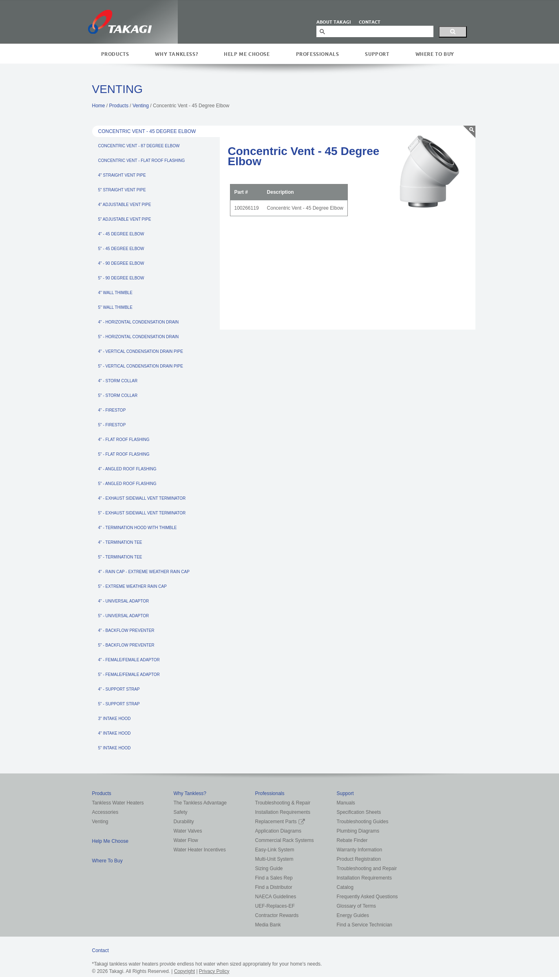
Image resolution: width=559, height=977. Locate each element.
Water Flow (186, 840)
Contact (100, 950)
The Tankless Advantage (200, 803)
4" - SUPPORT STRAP (119, 689)
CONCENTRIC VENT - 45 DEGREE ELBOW (147, 131)
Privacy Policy (214, 971)
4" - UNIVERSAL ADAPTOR (123, 601)
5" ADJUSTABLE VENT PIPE (124, 219)
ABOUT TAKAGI (333, 22)
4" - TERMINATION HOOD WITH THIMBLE (137, 527)
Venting (141, 106)
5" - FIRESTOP (112, 425)
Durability (184, 821)
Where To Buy (434, 54)
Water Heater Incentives (200, 850)
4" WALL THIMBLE (115, 292)
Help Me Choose (247, 54)
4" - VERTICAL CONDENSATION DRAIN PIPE (140, 351)
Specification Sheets (359, 812)
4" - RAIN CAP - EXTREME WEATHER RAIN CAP (144, 571)
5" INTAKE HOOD (114, 748)
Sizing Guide (269, 868)
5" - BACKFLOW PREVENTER (126, 645)
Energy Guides (353, 915)
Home (98, 106)
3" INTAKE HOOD (114, 718)
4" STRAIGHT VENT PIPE (122, 175)
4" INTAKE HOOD (114, 733)
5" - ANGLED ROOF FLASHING (127, 483)
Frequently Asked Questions (367, 896)
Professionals (317, 54)
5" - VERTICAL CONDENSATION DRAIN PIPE (140, 366)
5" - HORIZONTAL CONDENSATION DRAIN (138, 337)
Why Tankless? (176, 54)
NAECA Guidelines (275, 896)
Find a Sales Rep (274, 878)
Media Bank (268, 925)
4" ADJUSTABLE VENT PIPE (124, 204)
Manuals (346, 803)
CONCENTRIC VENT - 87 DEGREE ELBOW (139, 146)
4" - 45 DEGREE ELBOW (121, 234)
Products (115, 54)
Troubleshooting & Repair (283, 803)
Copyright (184, 971)
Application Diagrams (278, 831)
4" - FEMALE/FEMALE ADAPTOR (129, 660)
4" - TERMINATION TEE (120, 542)
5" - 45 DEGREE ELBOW (121, 248)
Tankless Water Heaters (118, 803)
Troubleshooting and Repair (367, 868)
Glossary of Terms (356, 906)
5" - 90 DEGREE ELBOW (121, 278)
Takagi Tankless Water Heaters (120, 22)
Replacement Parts (280, 821)
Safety (181, 812)
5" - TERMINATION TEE (120, 557)
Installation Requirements (282, 812)
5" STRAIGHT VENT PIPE (122, 190)
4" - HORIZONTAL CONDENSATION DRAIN (138, 322)
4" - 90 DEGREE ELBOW (121, 263)
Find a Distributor (273, 887)
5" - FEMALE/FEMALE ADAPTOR (129, 674)
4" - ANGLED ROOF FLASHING (127, 469)
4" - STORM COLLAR (118, 381)
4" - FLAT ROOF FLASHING (124, 439)
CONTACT (369, 22)
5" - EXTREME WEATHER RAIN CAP (132, 586)
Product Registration (359, 859)
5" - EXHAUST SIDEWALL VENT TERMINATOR (142, 513)
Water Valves (188, 831)
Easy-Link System (274, 850)
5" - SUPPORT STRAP (119, 704)
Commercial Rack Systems (284, 840)
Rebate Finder (352, 840)
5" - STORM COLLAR (118, 395)
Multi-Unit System (274, 859)
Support (377, 54)
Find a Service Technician (365, 925)
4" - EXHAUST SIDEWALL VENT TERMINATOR (142, 498)
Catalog (345, 887)
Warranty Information (359, 850)
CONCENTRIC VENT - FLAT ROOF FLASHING (141, 160)
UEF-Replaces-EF (275, 906)
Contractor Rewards (277, 915)
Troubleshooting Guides (363, 821)
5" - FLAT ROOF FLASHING (124, 454)
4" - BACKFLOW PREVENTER (126, 630)
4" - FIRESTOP (112, 410)
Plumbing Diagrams (358, 831)
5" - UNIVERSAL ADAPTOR (123, 616)
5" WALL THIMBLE (115, 307)
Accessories (105, 812)
